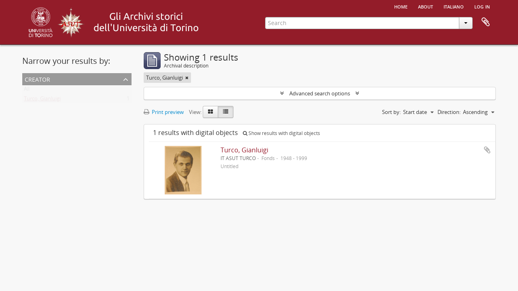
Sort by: (391, 112)
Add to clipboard (487, 150)
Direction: (449, 112)
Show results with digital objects (281, 133)
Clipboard (486, 22)
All (27, 90)
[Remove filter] (187, 78)
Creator (37, 78)
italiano (454, 6)
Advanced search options (319, 93)
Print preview (164, 112)
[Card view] (210, 112)
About (425, 6)
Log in (482, 6)
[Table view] (226, 112)
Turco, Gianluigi (42, 100)
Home (401, 6)
